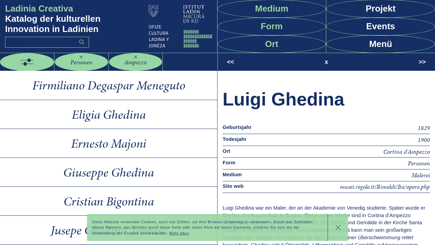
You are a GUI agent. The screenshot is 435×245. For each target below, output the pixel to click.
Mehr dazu (179, 233)
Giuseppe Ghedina (108, 172)
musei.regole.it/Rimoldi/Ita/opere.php (385, 186)
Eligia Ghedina (109, 114)
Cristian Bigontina (109, 201)
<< (230, 62)
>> (422, 62)
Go (81, 42)
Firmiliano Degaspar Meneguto (108, 85)
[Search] (47, 42)
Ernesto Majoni (108, 143)
